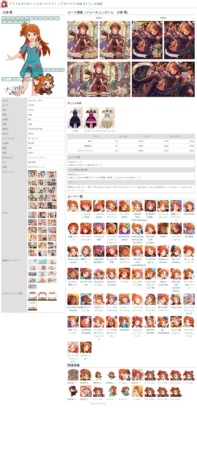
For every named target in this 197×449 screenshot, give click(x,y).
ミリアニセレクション (137, 307)
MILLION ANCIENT (150, 330)
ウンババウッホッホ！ (163, 214)
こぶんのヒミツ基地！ (86, 214)
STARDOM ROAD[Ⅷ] (86, 330)
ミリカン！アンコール (124, 307)
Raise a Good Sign (163, 281)
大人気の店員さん (150, 259)
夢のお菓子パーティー (163, 307)
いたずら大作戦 (99, 236)
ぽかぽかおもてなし (99, 281)
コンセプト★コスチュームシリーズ (99, 333)
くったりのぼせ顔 (99, 214)
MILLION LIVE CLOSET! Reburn (176, 284)
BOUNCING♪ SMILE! (125, 236)
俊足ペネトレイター (73, 330)
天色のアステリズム (99, 307)
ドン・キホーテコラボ (112, 307)
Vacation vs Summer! (163, 259)
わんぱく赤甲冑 (112, 259)
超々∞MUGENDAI (163, 330)
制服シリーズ (73, 236)
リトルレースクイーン (112, 214)
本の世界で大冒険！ (150, 214)
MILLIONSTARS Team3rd (74, 307)
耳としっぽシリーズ (189, 259)
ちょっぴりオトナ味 (137, 281)
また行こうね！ (86, 355)
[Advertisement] (98, 426)
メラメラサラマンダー (86, 236)
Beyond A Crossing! (112, 281)
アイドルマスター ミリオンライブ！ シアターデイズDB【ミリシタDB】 (56, 3)
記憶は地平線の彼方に (99, 259)
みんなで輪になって (176, 330)
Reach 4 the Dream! (73, 259)
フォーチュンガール (176, 236)
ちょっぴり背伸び (124, 214)
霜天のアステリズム (86, 307)
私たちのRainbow (176, 259)
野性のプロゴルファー (124, 259)
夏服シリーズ (86, 259)
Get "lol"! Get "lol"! (86, 281)
